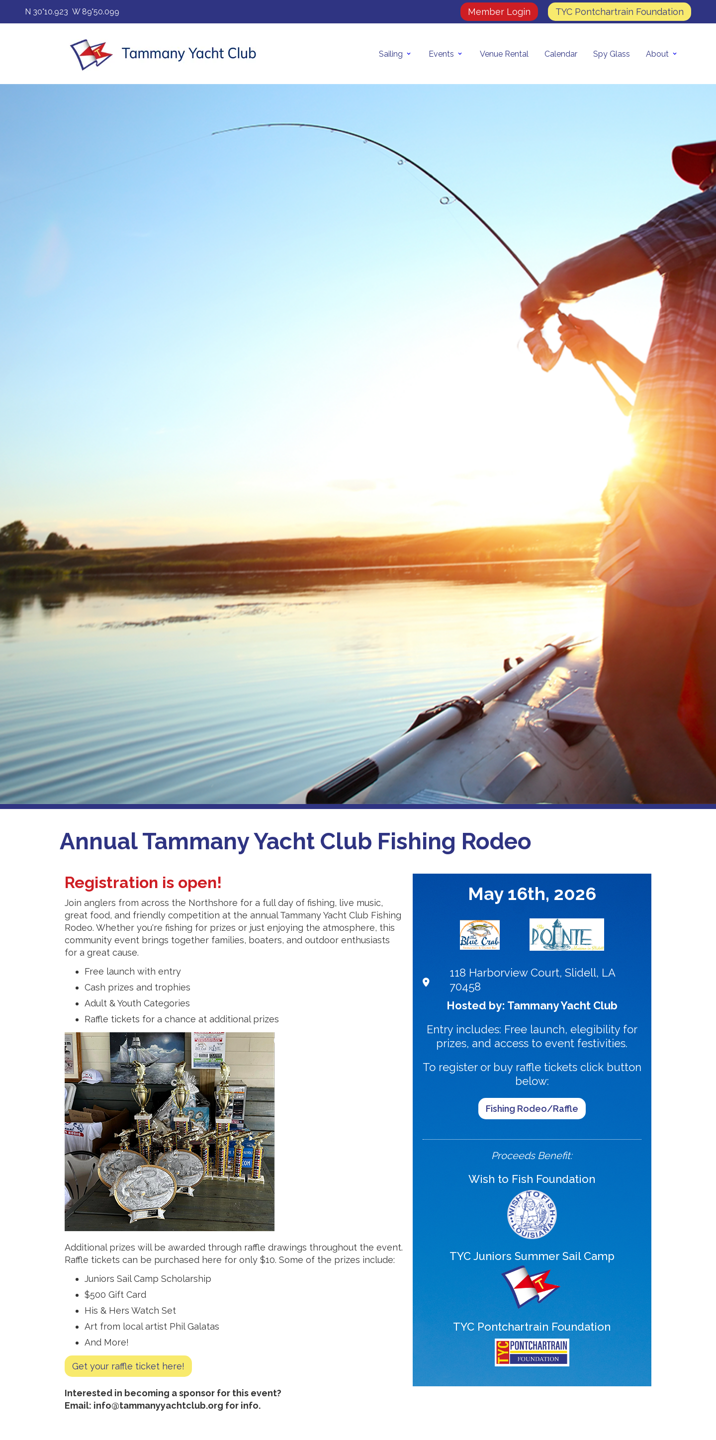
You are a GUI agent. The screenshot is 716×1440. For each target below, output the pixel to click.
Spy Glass (611, 54)
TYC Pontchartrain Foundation (619, 11)
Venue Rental (504, 54)
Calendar (560, 54)
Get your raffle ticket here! (128, 1366)
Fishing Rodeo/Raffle (532, 1108)
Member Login (499, 11)
